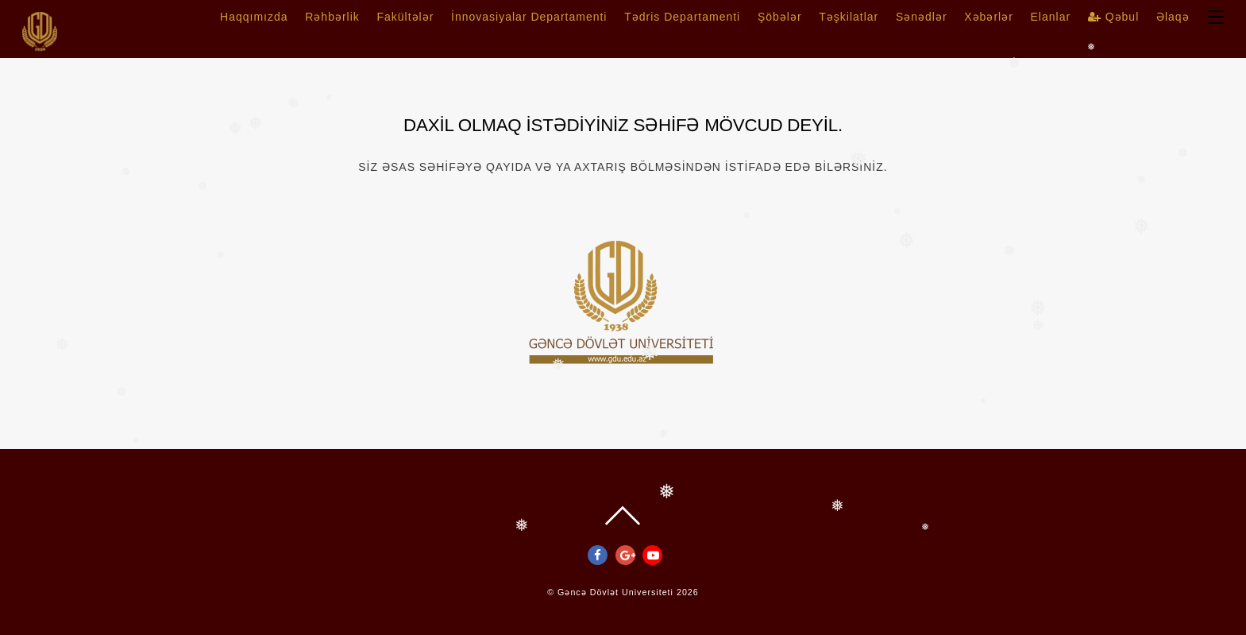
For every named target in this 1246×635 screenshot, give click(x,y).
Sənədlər (921, 16)
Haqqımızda (253, 16)
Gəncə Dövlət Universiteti (615, 592)
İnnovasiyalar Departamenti (529, 16)
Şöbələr (780, 16)
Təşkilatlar (848, 16)
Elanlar (1051, 16)
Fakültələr (405, 16)
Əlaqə (1173, 16)
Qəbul (1113, 16)
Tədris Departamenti (682, 16)
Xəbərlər (988, 16)
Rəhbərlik (332, 16)
